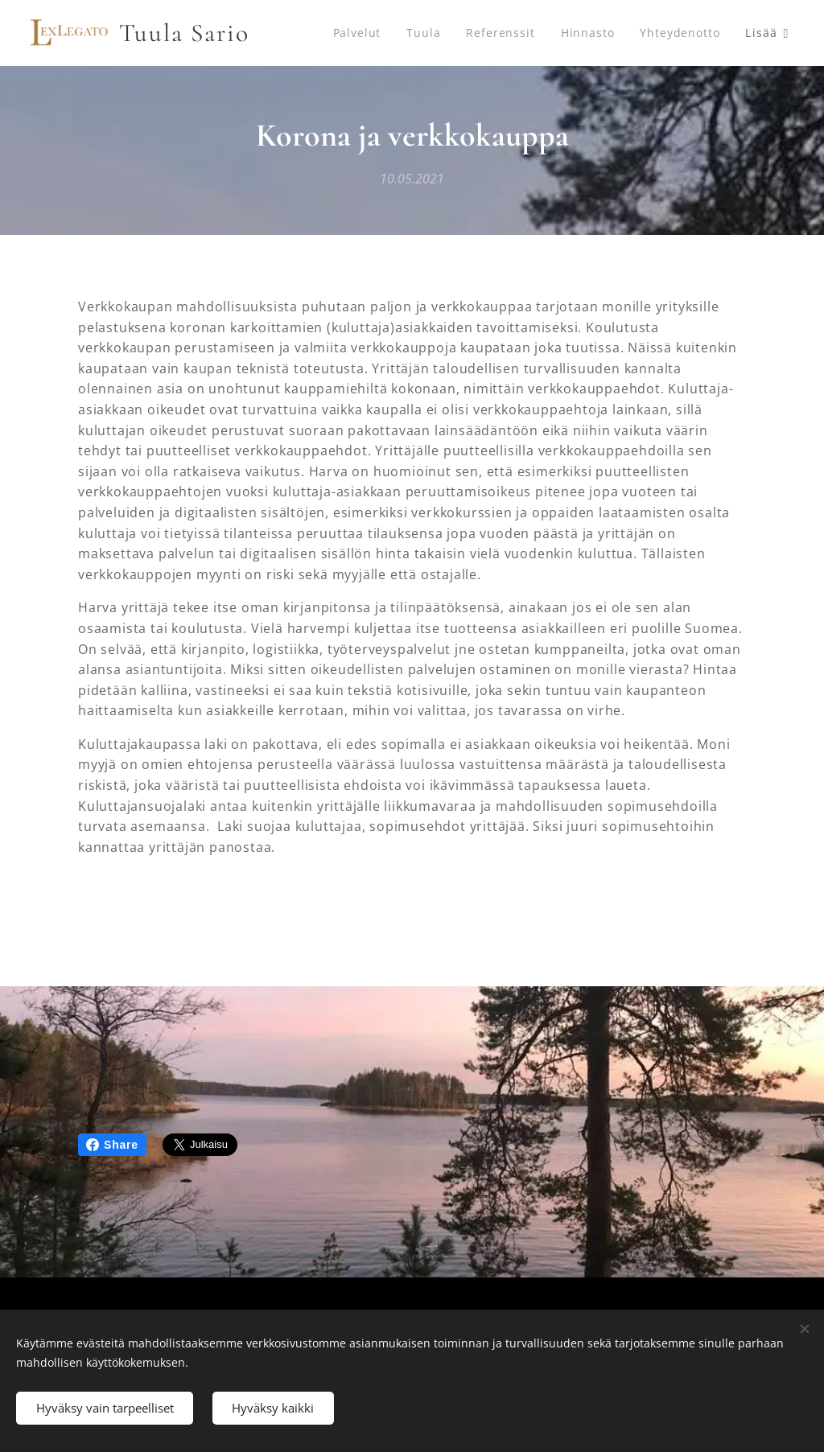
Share (112, 1144)
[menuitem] (371, 33)
